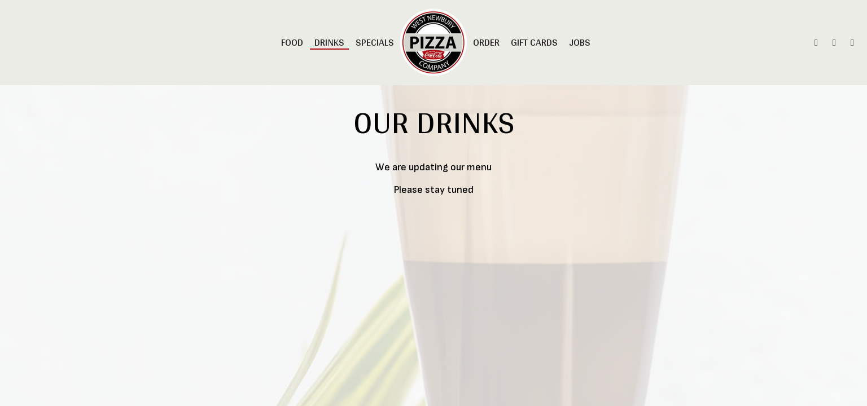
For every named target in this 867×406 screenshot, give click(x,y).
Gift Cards (534, 42)
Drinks (329, 42)
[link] (433, 42)
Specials (375, 42)
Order (486, 42)
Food (292, 42)
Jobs (579, 42)
